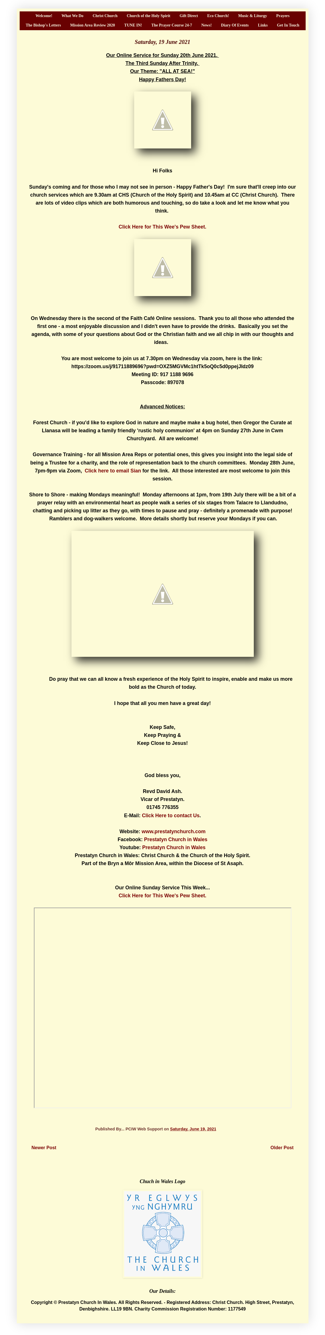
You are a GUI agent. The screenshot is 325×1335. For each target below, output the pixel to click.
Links (262, 25)
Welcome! (43, 16)
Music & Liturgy (252, 16)
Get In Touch (288, 25)
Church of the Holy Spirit (148, 16)
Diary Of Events (235, 25)
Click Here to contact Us (170, 815)
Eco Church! (218, 16)
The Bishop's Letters (43, 25)
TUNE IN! (133, 25)
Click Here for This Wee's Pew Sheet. (163, 227)
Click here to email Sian (113, 471)
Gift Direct (188, 16)
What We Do (72, 16)
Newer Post (44, 1147)
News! (206, 25)
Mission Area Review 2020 (92, 25)
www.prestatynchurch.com (173, 831)
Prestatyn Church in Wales (175, 839)
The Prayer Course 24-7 (171, 25)
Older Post (282, 1147)
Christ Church (105, 16)
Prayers (283, 16)
